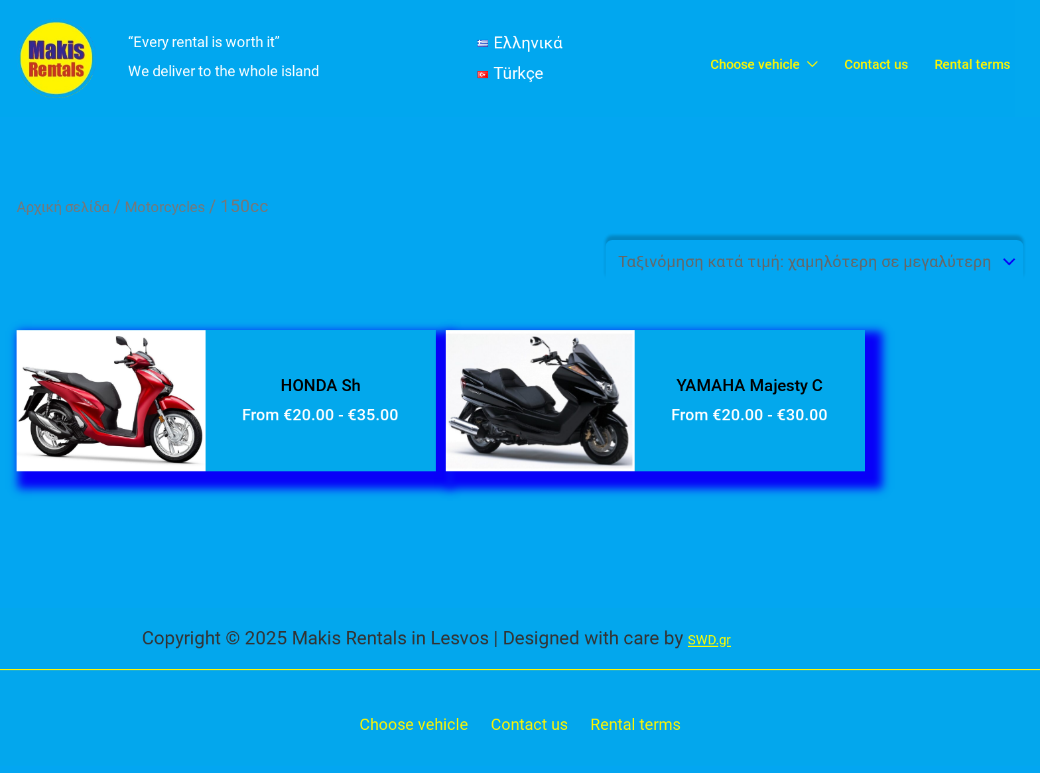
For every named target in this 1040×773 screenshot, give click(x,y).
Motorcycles (191, 206)
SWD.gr (718, 640)
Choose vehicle (405, 729)
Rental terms (646, 729)
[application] (809, 58)
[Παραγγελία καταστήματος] (781, 266)
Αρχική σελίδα (73, 206)
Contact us (531, 729)
